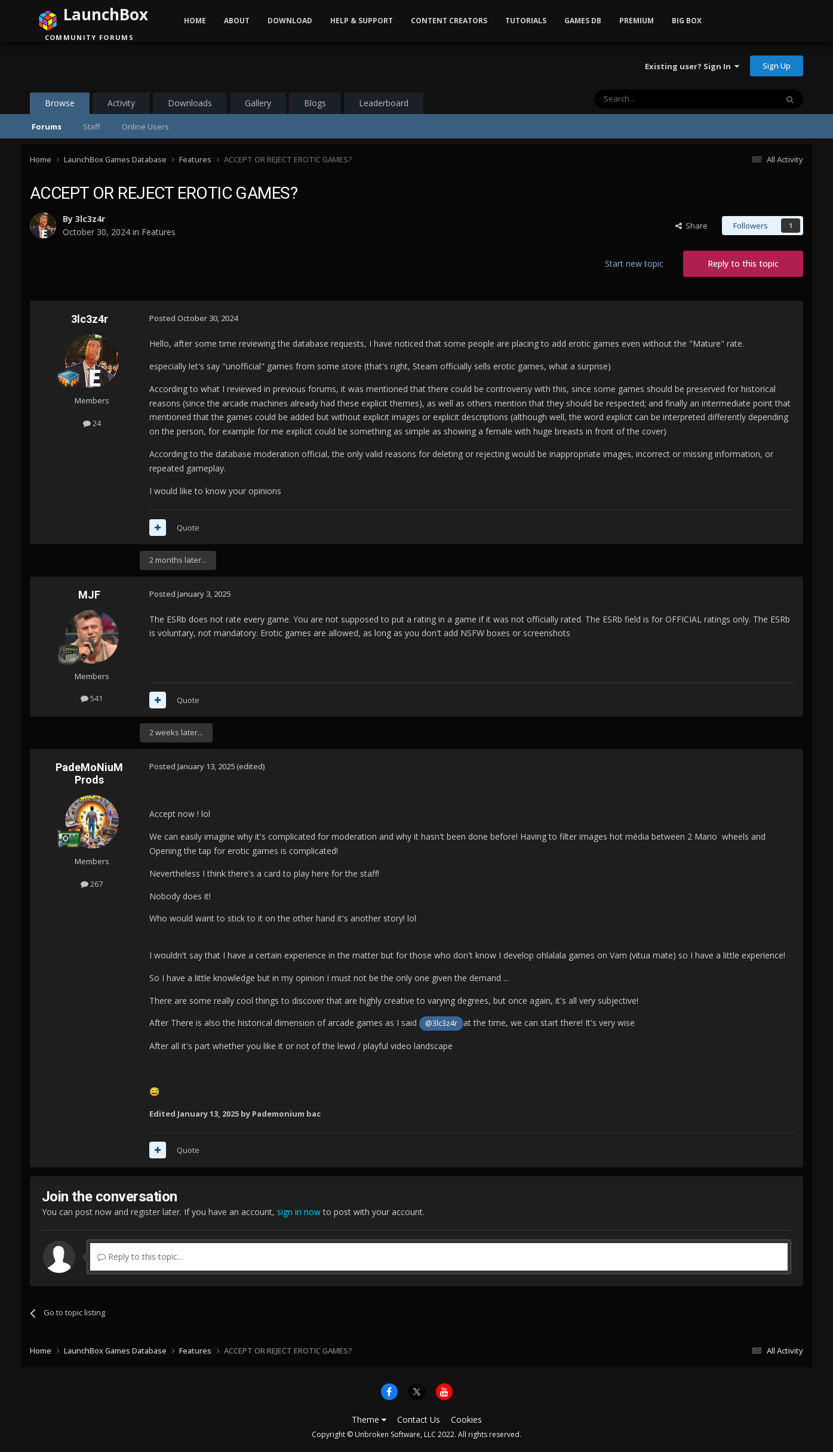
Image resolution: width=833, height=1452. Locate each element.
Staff (91, 126)
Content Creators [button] (449, 21)
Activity (121, 103)
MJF (89, 594)
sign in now (299, 1211)
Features (159, 232)
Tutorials (525, 21)
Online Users (145, 126)
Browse (60, 105)
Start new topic (634, 263)
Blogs (315, 103)
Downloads (190, 103)
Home (195, 21)
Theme (369, 1419)
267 (92, 883)
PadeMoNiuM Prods (89, 774)
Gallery (258, 103)
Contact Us (418, 1419)
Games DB (582, 21)
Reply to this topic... (140, 1256)
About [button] (237, 21)
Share (691, 225)
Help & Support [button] (361, 21)
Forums (47, 126)
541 (92, 698)
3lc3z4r (90, 218)
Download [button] (290, 21)
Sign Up (777, 65)
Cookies (466, 1419)
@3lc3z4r (441, 1023)
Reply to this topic (743, 263)
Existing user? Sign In (692, 66)
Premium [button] (636, 21)
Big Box (687, 21)
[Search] (656, 99)
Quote (188, 527)
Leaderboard (383, 103)
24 (92, 423)
